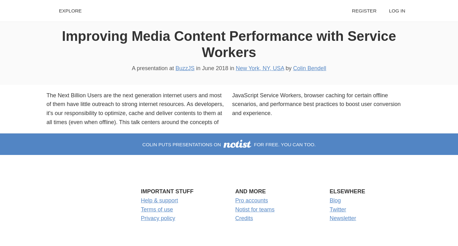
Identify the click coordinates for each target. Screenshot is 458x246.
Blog (335, 200)
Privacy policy (158, 218)
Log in (397, 10)
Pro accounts (251, 200)
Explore (70, 10)
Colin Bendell (309, 68)
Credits (244, 218)
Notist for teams (255, 209)
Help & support (159, 200)
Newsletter (343, 218)
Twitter (338, 209)
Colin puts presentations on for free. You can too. (228, 144)
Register (364, 10)
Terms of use (157, 209)
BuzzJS (185, 68)
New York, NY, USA (260, 68)
